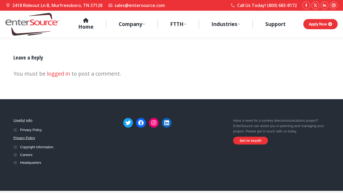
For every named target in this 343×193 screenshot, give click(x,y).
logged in (58, 73)
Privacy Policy (24, 138)
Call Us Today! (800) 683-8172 (263, 5)
